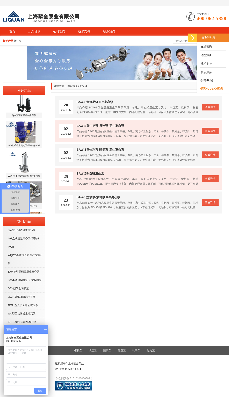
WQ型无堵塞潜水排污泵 (22, 313)
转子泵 (136, 350)
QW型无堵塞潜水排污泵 (22, 230)
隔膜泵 (107, 350)
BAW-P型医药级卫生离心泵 (23, 271)
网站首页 (72, 86)
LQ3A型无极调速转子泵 (21, 296)
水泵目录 (34, 31)
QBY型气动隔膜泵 (18, 288)
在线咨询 (206, 46)
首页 (12, 31)
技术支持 (84, 31)
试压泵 (93, 350)
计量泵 (122, 350)
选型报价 (206, 55)
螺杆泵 (78, 350)
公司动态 (59, 31)
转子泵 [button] (18, 40)
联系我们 (109, 31)
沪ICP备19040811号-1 (68, 369)
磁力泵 (151, 350)
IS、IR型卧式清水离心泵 (22, 321)
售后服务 (206, 72)
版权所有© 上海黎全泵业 (69, 363)
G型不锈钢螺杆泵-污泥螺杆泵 (25, 280)
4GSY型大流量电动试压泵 (23, 305)
